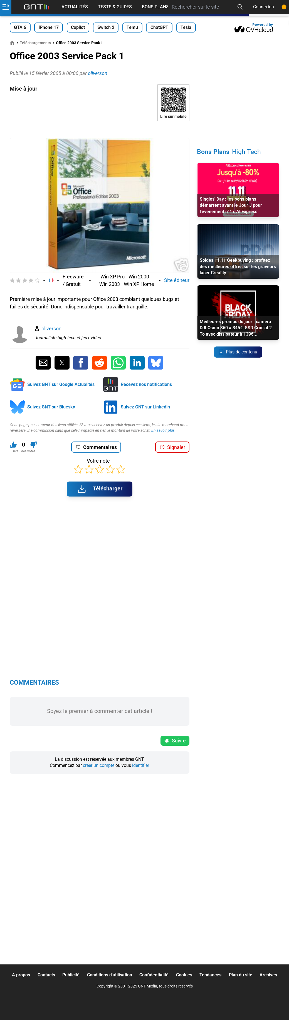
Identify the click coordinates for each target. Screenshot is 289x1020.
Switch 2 (105, 27)
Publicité (71, 974)
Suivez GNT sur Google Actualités (61, 384)
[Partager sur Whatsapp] (118, 363)
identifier (140, 765)
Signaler (172, 447)
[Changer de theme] (284, 7)
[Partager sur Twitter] (62, 363)
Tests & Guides (115, 6)
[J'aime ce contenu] (13, 444)
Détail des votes (23, 451)
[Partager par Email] (43, 363)
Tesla (186, 27)
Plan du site (240, 974)
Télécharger (99, 489)
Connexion (263, 6)
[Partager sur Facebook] (80, 363)
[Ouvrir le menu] (5, 7)
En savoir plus (163, 430)
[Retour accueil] (36, 6)
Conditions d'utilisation (109, 974)
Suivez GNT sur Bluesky (51, 407)
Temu (132, 27)
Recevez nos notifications (146, 384)
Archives (268, 974)
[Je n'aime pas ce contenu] (33, 444)
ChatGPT (159, 27)
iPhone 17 (49, 27)
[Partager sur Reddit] (99, 363)
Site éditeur (176, 280)
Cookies (184, 974)
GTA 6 (20, 27)
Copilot (78, 27)
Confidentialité (154, 974)
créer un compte (98, 765)
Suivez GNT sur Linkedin (145, 407)
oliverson (51, 328)
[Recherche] (240, 7)
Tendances (210, 974)
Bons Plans (155, 6)
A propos (21, 974)
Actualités (74, 6)
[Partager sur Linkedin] (137, 363)
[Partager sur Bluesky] (155, 363)
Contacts (46, 974)
